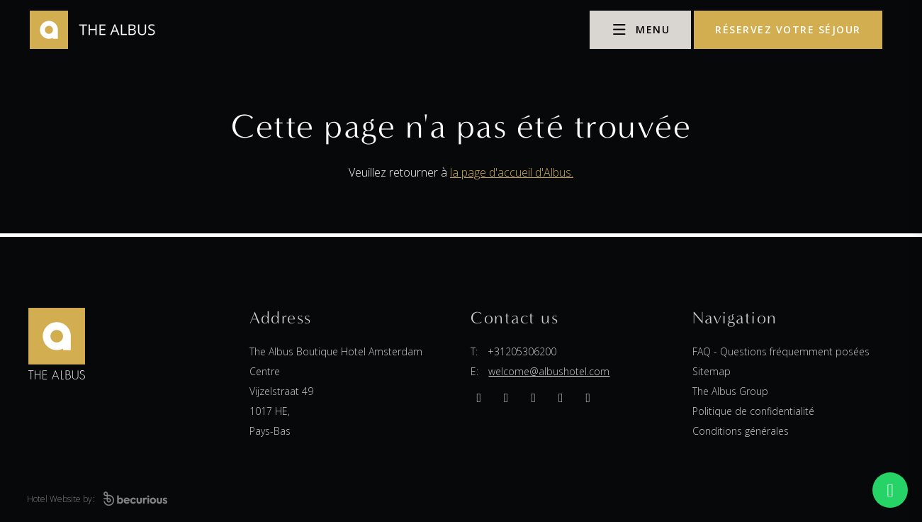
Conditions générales (740, 431)
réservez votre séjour (788, 29)
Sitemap (711, 371)
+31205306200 (522, 351)
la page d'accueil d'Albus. (511, 172)
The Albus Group (730, 391)
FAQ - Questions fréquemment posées (781, 351)
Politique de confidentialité (753, 411)
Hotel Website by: (97, 499)
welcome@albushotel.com (548, 371)
